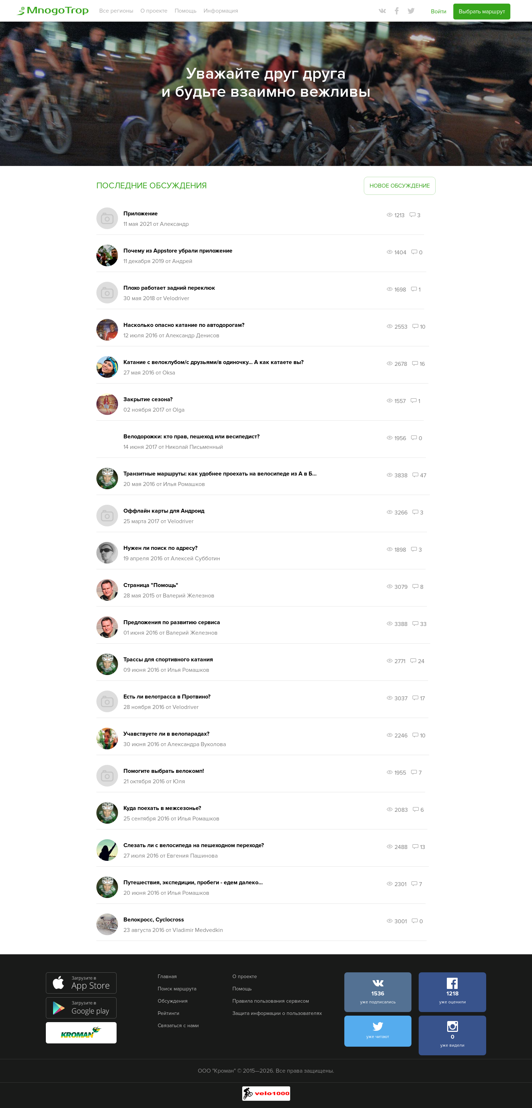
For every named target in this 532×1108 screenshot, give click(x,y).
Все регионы (116, 10)
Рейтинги (168, 1013)
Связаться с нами (178, 1025)
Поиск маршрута (177, 989)
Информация (221, 10)
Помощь (185, 10)
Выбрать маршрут (482, 11)
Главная (167, 976)
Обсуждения (173, 1001)
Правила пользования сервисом (270, 1001)
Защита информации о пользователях (277, 1013)
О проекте (153, 10)
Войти (438, 11)
